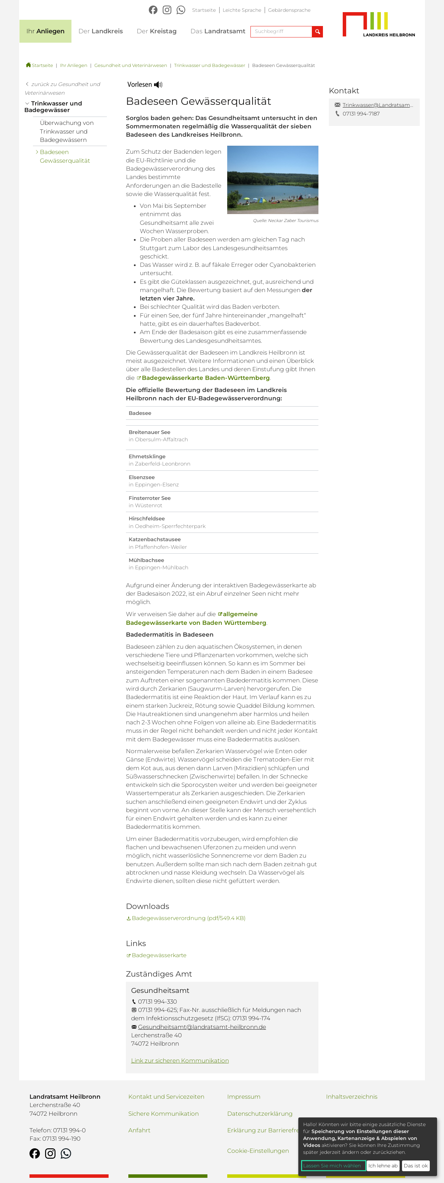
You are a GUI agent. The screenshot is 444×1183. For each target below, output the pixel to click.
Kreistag (157, 31)
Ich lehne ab (383, 1166)
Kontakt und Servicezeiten (166, 1096)
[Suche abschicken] (317, 31)
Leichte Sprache (242, 10)
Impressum (244, 1096)
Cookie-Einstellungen (258, 1150)
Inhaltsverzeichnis (351, 1096)
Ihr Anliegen (73, 65)
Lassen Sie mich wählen (332, 1166)
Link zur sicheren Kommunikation (180, 1060)
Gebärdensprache (289, 10)
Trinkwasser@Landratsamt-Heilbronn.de (379, 105)
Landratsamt (218, 31)
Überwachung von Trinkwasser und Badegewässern (67, 131)
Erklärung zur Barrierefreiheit (269, 1130)
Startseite (204, 10)
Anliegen (45, 31)
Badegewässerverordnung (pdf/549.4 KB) (189, 918)
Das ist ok (416, 1166)
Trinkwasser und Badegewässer (209, 65)
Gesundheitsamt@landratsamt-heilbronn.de (202, 1026)
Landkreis (100, 31)
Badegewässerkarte (159, 955)
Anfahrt (139, 1130)
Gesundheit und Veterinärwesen (130, 65)
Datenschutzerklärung (260, 1113)
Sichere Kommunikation (163, 1113)
